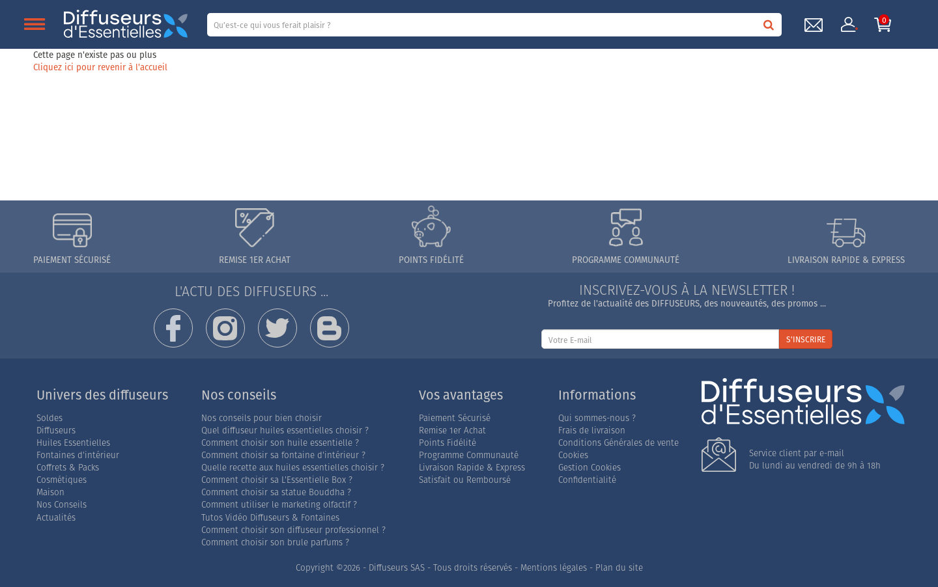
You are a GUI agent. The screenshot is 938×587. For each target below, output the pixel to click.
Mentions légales (553, 568)
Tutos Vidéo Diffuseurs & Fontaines (270, 518)
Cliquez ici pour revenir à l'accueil (100, 67)
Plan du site (619, 568)
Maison (50, 492)
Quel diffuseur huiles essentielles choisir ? (285, 430)
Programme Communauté (469, 455)
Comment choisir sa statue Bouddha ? (276, 492)
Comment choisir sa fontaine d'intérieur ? (283, 455)
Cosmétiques (61, 480)
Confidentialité (587, 480)
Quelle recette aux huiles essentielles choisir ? (292, 467)
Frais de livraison (591, 430)
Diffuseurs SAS (397, 568)
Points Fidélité (447, 443)
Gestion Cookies (589, 467)
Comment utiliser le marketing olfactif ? (279, 504)
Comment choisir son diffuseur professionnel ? (293, 530)
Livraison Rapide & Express (472, 467)
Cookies (573, 455)
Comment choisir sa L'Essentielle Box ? (276, 480)
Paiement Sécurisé (454, 418)
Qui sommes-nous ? (597, 418)
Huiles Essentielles (73, 443)
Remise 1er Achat (452, 430)
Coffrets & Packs (67, 467)
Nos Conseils (61, 504)
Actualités (56, 518)
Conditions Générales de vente (618, 443)
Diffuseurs (56, 430)
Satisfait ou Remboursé (465, 480)
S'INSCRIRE (805, 339)
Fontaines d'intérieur (77, 455)
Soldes (49, 418)
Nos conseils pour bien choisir (261, 418)
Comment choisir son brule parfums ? (275, 542)
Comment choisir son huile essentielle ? (280, 443)
